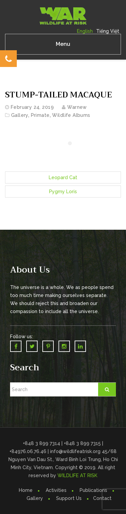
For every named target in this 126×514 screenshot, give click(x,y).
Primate (40, 115)
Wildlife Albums (71, 115)
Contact (102, 498)
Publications (93, 490)
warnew (77, 107)
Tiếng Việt (107, 31)
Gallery (19, 115)
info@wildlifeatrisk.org (76, 451)
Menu (63, 44)
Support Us (69, 498)
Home (26, 490)
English (85, 31)
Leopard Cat (63, 177)
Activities (56, 490)
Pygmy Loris (63, 191)
